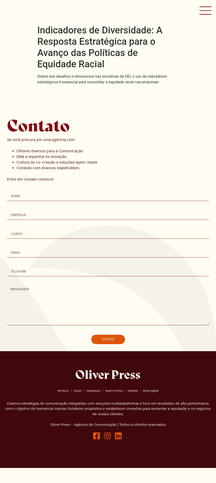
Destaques (93, 405)
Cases (78, 405)
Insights (133, 405)
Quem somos (114, 405)
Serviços (63, 405)
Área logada (151, 405)
